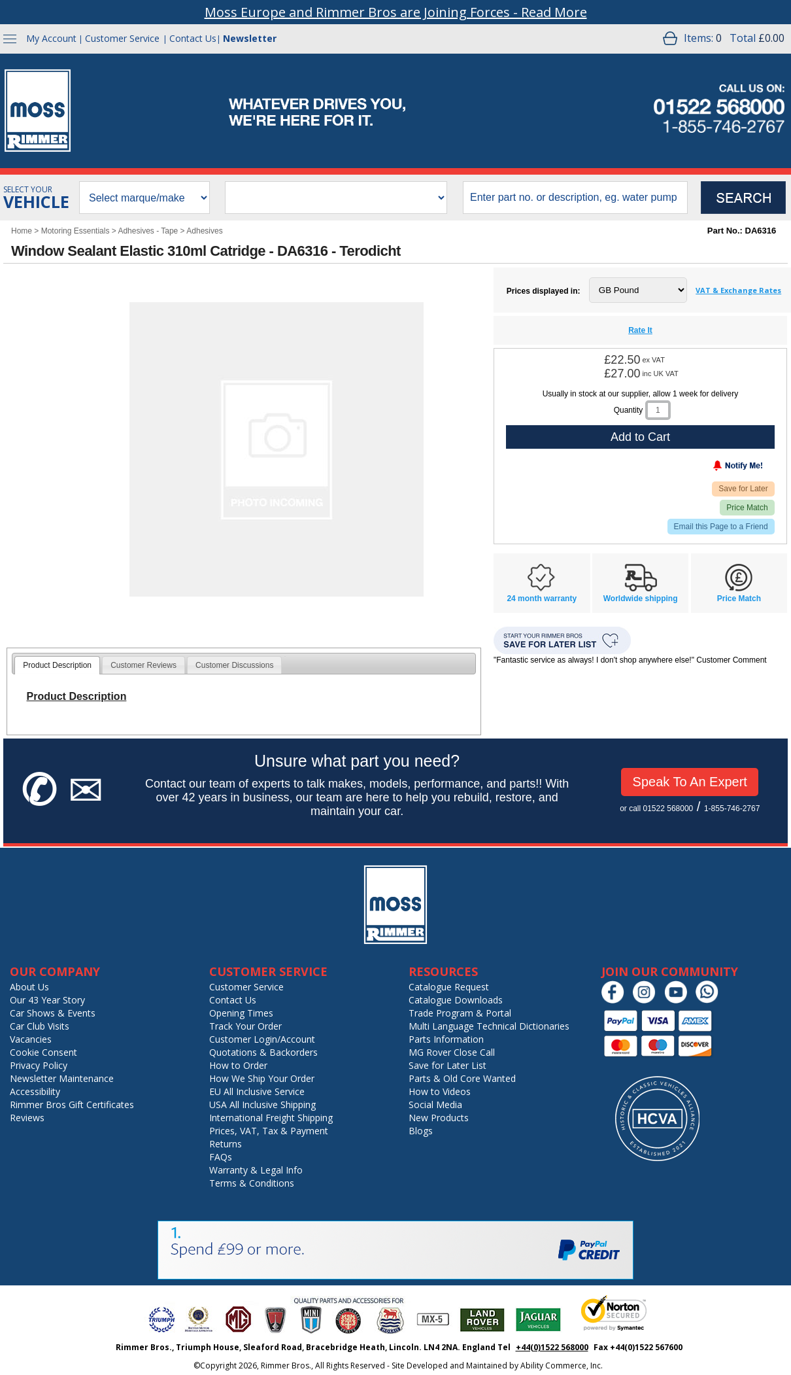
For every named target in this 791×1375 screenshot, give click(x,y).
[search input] (575, 197)
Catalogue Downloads (456, 1000)
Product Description (57, 665)
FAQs (220, 1157)
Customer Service (122, 38)
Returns (225, 1144)
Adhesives (204, 230)
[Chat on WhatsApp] (710, 1000)
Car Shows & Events (52, 1013)
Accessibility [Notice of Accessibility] (35, 1091)
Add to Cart (640, 437)
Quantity (628, 410)
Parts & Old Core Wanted (462, 1078)
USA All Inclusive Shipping (262, 1104)
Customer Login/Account (262, 1039)
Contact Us (192, 38)
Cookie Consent (43, 1052)
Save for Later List (447, 1065)
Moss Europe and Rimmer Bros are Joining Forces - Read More (396, 12)
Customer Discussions (234, 665)
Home (21, 230)
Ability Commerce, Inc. (561, 1365)
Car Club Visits (39, 1026)
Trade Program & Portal (460, 1013)
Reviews (27, 1117)
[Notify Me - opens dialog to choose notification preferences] (711, 468)
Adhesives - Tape (148, 230)
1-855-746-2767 (732, 808)
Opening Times (241, 1013)
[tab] (57, 665)
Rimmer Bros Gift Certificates (72, 1104)
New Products (439, 1117)
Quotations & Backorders (263, 1052)
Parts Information (446, 1039)
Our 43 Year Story (47, 1000)
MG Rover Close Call (452, 1052)
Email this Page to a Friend (721, 526)
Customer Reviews (143, 665)
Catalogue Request (449, 987)
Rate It (640, 330)
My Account (51, 38)
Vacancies (31, 1039)
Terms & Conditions (251, 1183)
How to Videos (440, 1091)
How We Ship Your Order (261, 1078)
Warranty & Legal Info (256, 1170)
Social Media (435, 1104)
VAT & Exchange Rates (738, 290)
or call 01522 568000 (656, 808)
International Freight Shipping (271, 1117)
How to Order (238, 1065)
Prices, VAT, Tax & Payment (268, 1130)
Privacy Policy (38, 1065)
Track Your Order (245, 1026)
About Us (29, 987)
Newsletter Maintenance (62, 1078)
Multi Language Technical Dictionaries (489, 1026)
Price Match (746, 507)
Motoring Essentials (75, 230)
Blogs (421, 1130)
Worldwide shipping (640, 598)
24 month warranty (542, 598)
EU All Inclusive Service (257, 1091)
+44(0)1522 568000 (552, 1347)
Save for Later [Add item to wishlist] (742, 488)
